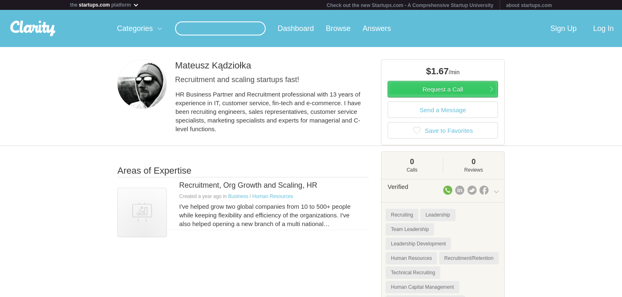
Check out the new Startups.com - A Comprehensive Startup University (410, 5)
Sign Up (563, 28)
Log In (603, 28)
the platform (104, 4)
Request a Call (443, 89)
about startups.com (529, 5)
